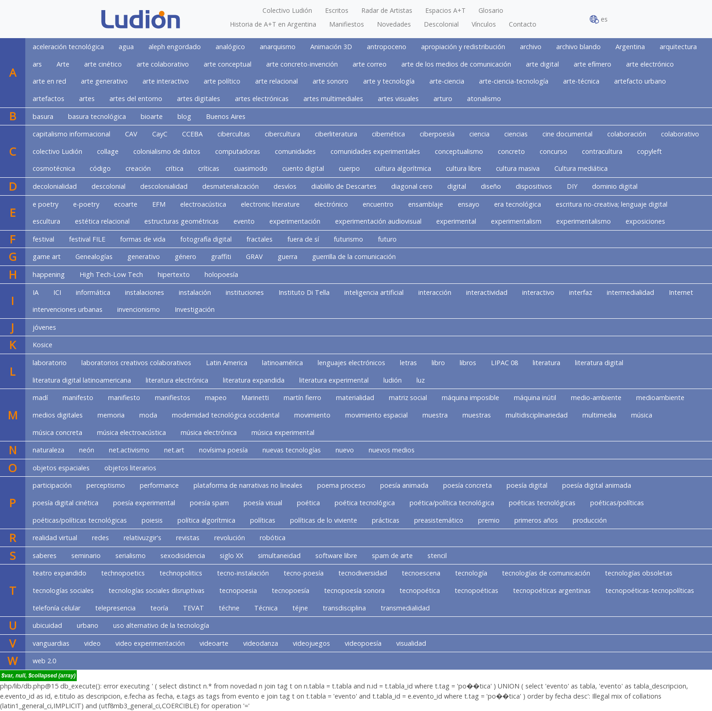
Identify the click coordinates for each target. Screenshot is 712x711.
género (185, 256)
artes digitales (198, 98)
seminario (86, 555)
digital (456, 186)
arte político (222, 81)
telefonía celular (56, 608)
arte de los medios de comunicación (456, 64)
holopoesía (221, 274)
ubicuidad (47, 625)
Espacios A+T (445, 10)
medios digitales (58, 415)
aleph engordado (174, 46)
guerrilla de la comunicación (354, 256)
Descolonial (441, 24)
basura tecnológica (97, 116)
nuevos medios (392, 450)
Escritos (336, 10)
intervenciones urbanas (68, 309)
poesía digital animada (596, 485)
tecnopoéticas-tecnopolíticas (649, 590)
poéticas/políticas (617, 502)
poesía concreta (467, 485)
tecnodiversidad (362, 573)
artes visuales (398, 98)
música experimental (282, 432)
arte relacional (276, 81)
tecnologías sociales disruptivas (156, 590)
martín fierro (302, 397)
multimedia (599, 415)
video (92, 643)
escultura (46, 221)
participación (52, 485)
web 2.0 (44, 660)
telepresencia (115, 608)
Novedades (394, 24)
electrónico (331, 204)
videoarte (213, 643)
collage (108, 151)
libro (438, 362)
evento (244, 221)
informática (93, 292)
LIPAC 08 (504, 362)
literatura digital (599, 362)
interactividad (486, 292)
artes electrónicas (262, 98)
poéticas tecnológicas (542, 502)
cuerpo (349, 168)
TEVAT (193, 608)
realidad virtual (55, 537)
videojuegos (311, 643)
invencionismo (138, 309)
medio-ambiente (596, 397)
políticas (262, 520)
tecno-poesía (304, 573)
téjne (300, 608)
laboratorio (50, 362)
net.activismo (129, 450)
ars (37, 64)
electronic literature (270, 204)
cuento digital (303, 168)
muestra (435, 415)
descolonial (108, 186)
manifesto (78, 397)
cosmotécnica (54, 168)
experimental (456, 221)
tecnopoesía (290, 590)
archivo (530, 46)
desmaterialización (230, 186)
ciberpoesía (437, 134)
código (100, 168)
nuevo (345, 450)
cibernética (388, 134)
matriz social (408, 397)
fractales (259, 239)
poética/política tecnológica (452, 502)
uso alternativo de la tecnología (161, 625)
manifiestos (172, 397)
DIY (572, 186)
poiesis (152, 520)
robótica (272, 537)
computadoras (237, 151)
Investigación (195, 309)
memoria (111, 415)
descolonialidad (164, 186)
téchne (229, 608)
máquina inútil (535, 397)
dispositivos (534, 186)
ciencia (479, 134)
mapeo (216, 397)
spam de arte (392, 555)
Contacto (522, 24)
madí (40, 397)
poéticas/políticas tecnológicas (80, 520)
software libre (336, 555)
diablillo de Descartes (343, 186)
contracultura (602, 151)
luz (420, 380)
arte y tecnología (389, 81)
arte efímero (592, 64)
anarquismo (278, 46)
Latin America (226, 362)
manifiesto (124, 397)
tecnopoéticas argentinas (552, 590)
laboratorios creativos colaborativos (136, 362)
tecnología (471, 573)
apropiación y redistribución (463, 46)
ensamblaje (425, 204)
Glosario (490, 10)
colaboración (626, 134)
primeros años (536, 520)
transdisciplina (344, 608)
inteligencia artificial (374, 292)
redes (100, 537)
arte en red (49, 81)
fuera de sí (303, 239)
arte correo (370, 64)
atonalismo (484, 98)
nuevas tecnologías (291, 450)
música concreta (57, 432)
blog (184, 116)
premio (489, 520)
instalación (195, 292)
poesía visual (263, 502)
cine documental (567, 134)
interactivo (538, 292)
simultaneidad (279, 555)
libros (468, 362)
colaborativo (680, 134)
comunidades (295, 151)
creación (138, 168)
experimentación (294, 221)
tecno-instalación (243, 573)
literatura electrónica (177, 380)
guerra (287, 256)
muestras (476, 415)
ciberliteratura (336, 134)
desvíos (284, 186)
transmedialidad (405, 608)
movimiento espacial (376, 415)
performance (159, 485)
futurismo (348, 239)
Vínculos (484, 24)
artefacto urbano (640, 81)
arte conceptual (227, 64)
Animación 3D (331, 46)
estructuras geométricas (181, 221)
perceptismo (105, 485)
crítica (174, 168)
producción (590, 520)
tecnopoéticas (476, 590)
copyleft (649, 151)
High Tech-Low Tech (111, 274)
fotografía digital (206, 239)
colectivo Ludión (57, 151)
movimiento (312, 415)
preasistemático (438, 520)
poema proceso (341, 485)
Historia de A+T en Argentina (273, 24)
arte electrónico (650, 64)
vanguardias (51, 643)
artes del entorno (135, 98)
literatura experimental (334, 380)
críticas (208, 168)
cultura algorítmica (403, 168)
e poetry (45, 204)
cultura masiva (518, 168)
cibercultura (282, 134)
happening (49, 274)
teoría (159, 608)
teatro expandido (59, 573)
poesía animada (404, 485)
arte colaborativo (163, 64)
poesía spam (209, 502)
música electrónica (209, 432)
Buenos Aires (225, 116)
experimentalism (516, 221)
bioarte (152, 116)
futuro (387, 239)
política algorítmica (206, 520)
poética (308, 502)
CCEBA (192, 134)
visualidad (411, 643)
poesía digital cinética (65, 502)
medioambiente (660, 397)
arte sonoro (330, 81)
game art (47, 256)
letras (408, 362)
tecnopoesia (238, 590)
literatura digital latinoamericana (82, 380)
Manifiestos (346, 24)
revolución (229, 537)
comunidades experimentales (375, 151)
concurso (553, 151)
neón (86, 450)
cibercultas (233, 134)
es (599, 19)
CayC (159, 134)
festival (43, 239)
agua (126, 46)
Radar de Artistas (386, 10)
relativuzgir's (142, 537)
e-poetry (86, 204)
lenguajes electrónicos (351, 362)
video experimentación (150, 643)
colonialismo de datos (166, 151)
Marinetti (255, 397)
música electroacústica (131, 432)
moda (148, 415)
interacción (434, 292)
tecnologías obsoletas (638, 573)
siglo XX (231, 555)
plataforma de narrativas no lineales (248, 485)
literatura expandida (254, 380)
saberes (45, 555)
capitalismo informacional (71, 134)
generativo (143, 256)
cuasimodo (251, 168)
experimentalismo (583, 221)
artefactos (48, 98)
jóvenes (44, 327)
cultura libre (463, 168)
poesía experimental (144, 502)
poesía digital (527, 485)
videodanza (260, 643)
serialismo (130, 555)
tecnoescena (421, 573)
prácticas (385, 520)
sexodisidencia (182, 555)
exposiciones (645, 221)
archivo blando (578, 46)
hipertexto (174, 274)
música (641, 415)
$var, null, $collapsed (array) (38, 675)
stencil (437, 555)
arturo (442, 98)
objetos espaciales (61, 467)
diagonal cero (412, 186)
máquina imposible (470, 397)
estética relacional (102, 221)
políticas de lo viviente (323, 520)
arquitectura (678, 46)
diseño (491, 186)
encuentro (378, 204)
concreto (511, 151)
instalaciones (144, 292)
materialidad (355, 397)
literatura (546, 362)
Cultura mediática (581, 168)
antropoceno (386, 46)
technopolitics (180, 573)
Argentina (630, 46)
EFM (158, 204)
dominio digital (615, 186)
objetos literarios (130, 467)
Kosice (42, 344)
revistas (187, 537)
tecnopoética (419, 590)
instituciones (245, 292)
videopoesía (363, 643)
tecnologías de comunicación (546, 573)
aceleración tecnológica (68, 46)
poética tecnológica (365, 502)
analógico (230, 46)
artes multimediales (333, 98)
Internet (681, 292)
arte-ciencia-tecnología (513, 81)
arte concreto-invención (302, 64)
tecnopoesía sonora (354, 590)
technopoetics (123, 573)
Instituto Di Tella (304, 292)
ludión (392, 380)
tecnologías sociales (63, 590)
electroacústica (203, 204)
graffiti (221, 256)
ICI (57, 292)
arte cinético (103, 64)
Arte (63, 64)
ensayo (468, 204)
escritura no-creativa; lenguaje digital (611, 204)
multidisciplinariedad (537, 415)
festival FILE (87, 239)
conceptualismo (459, 151)
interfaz (580, 292)
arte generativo (104, 81)
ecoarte (125, 204)
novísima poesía (223, 450)
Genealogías (94, 256)
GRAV (254, 256)
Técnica (266, 608)
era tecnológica (517, 204)
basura (43, 116)
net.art (174, 450)
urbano (87, 625)
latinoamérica (282, 362)
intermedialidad (630, 292)
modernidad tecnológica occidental (225, 415)
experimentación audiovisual (378, 221)
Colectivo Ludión (287, 10)
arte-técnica (581, 81)
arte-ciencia (446, 81)
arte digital (542, 64)
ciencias (516, 134)
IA (36, 292)
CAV (131, 134)
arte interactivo (165, 81)
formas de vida (142, 239)
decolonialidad (55, 186)
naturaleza (48, 450)
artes (87, 98)
